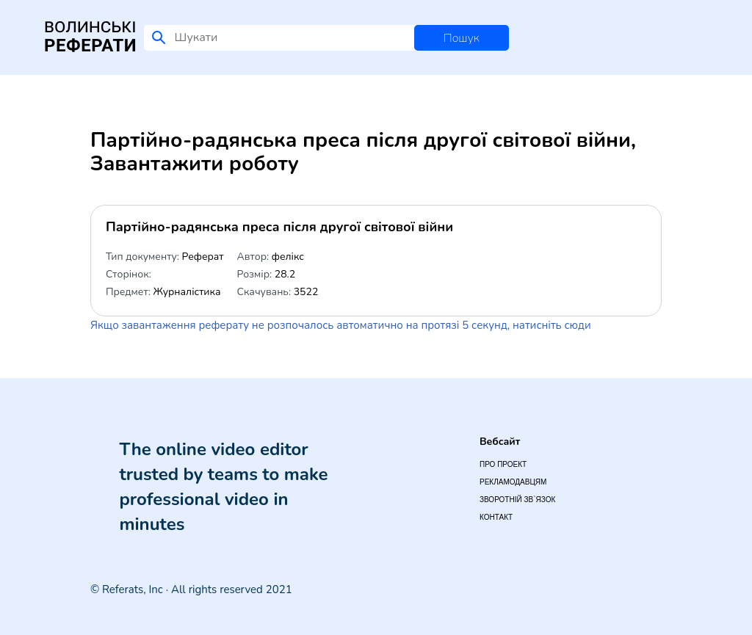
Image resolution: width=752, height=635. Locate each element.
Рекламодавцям (513, 482)
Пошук (462, 38)
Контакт (496, 517)
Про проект (503, 464)
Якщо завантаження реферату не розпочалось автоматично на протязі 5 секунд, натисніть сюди (340, 325)
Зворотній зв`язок (517, 500)
